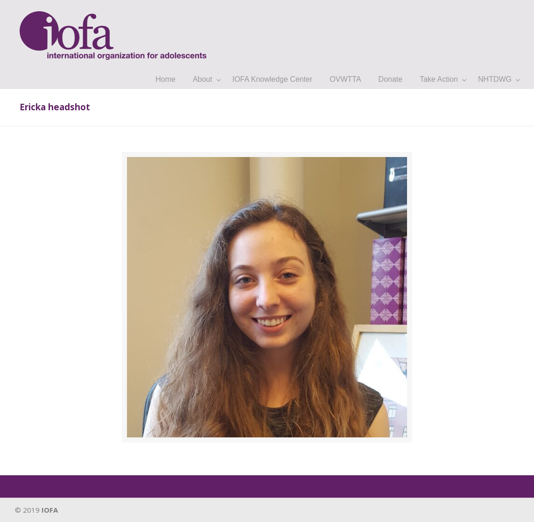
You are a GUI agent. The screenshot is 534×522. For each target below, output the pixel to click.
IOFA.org (113, 31)
